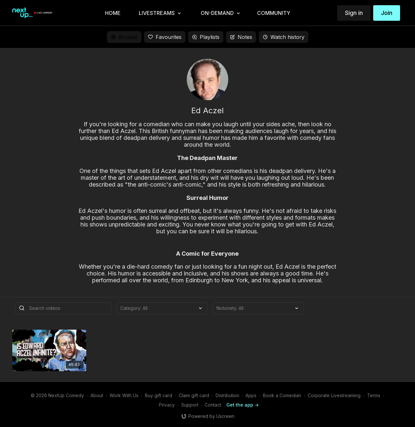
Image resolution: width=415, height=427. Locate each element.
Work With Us (124, 395)
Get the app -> (242, 405)
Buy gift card (158, 395)
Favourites (165, 37)
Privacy (167, 405)
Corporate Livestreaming (334, 395)
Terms (373, 395)
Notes (241, 37)
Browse (124, 37)
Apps (250, 395)
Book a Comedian (282, 395)
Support (189, 405)
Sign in (354, 12)
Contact (213, 405)
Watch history (283, 37)
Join (386, 12)
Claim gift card (194, 395)
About (96, 395)
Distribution (227, 395)
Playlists (205, 37)
